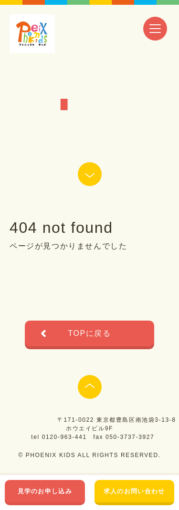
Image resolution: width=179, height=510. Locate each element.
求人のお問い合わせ (134, 491)
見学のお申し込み (45, 491)
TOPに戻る (89, 333)
